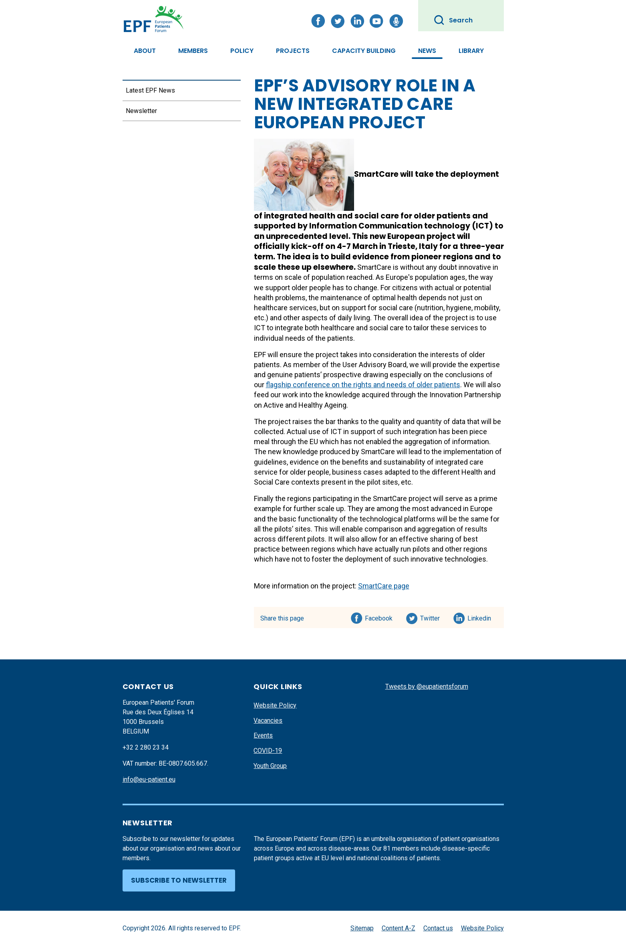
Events (263, 735)
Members (193, 50)
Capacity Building (364, 50)
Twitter (432, 617)
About (145, 50)
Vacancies (268, 720)
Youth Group (270, 766)
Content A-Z (398, 928)
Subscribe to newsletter (179, 880)
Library (471, 50)
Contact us (438, 928)
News (427, 50)
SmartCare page (383, 586)
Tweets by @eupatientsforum (426, 686)
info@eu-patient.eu (149, 779)
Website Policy (275, 705)
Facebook (379, 617)
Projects (293, 50)
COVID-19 (268, 750)
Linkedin (479, 617)
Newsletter (141, 111)
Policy (242, 50)
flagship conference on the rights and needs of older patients (363, 384)
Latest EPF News (150, 90)
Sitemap (362, 928)
